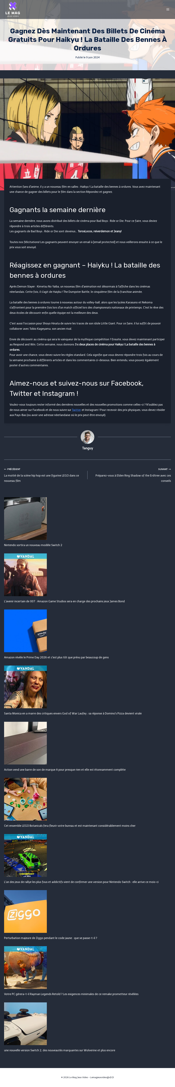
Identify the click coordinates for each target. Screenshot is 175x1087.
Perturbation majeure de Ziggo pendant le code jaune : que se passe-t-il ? (50, 938)
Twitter (76, 410)
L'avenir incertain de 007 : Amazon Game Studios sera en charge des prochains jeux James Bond (64, 601)
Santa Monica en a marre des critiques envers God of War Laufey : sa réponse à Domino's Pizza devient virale (73, 713)
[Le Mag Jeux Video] (12, 9)
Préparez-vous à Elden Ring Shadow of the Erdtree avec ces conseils (130, 474)
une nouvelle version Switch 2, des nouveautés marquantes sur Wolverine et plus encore (59, 1050)
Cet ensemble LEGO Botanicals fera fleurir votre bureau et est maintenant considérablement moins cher (70, 825)
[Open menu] (168, 9)
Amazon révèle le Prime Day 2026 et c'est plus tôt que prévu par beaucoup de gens (56, 657)
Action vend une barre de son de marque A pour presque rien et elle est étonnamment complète (65, 769)
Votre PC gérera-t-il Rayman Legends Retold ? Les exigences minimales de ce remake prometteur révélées (71, 994)
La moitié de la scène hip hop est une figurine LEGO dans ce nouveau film (44, 474)
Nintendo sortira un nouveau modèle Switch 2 (33, 545)
